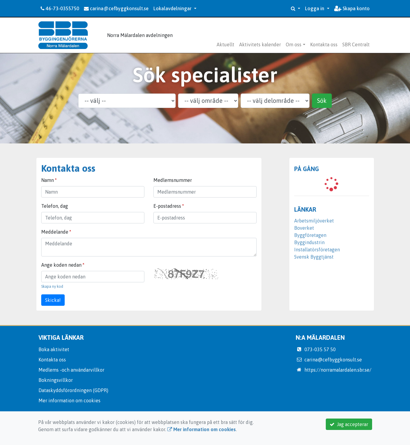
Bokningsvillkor (56, 380)
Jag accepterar (349, 424)
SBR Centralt (356, 44)
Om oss (293, 44)
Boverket (304, 228)
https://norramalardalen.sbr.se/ (337, 370)
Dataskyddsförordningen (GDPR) (73, 390)
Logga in (315, 8)
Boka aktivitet (54, 349)
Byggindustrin (309, 242)
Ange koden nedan (61, 265)
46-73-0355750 (60, 8)
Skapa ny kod (52, 286)
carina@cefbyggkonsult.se (116, 8)
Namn (47, 180)
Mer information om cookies (69, 400)
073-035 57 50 (320, 349)
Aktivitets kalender (260, 44)
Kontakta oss (324, 44)
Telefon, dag (54, 206)
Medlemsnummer (172, 180)
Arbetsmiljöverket (314, 220)
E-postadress (167, 206)
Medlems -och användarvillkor (71, 370)
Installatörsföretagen (317, 249)
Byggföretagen (310, 235)
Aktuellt (225, 44)
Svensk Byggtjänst (314, 256)
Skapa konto (352, 8)
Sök (322, 100)
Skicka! (53, 300)
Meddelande (54, 232)
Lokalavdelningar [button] (173, 8)
